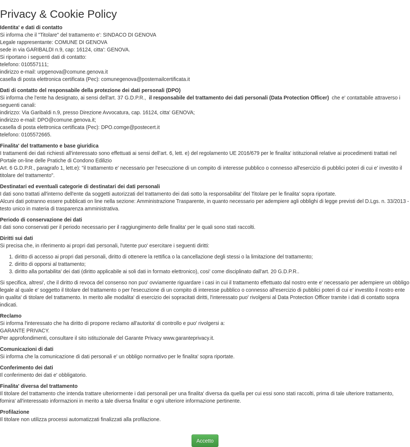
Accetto (205, 441)
